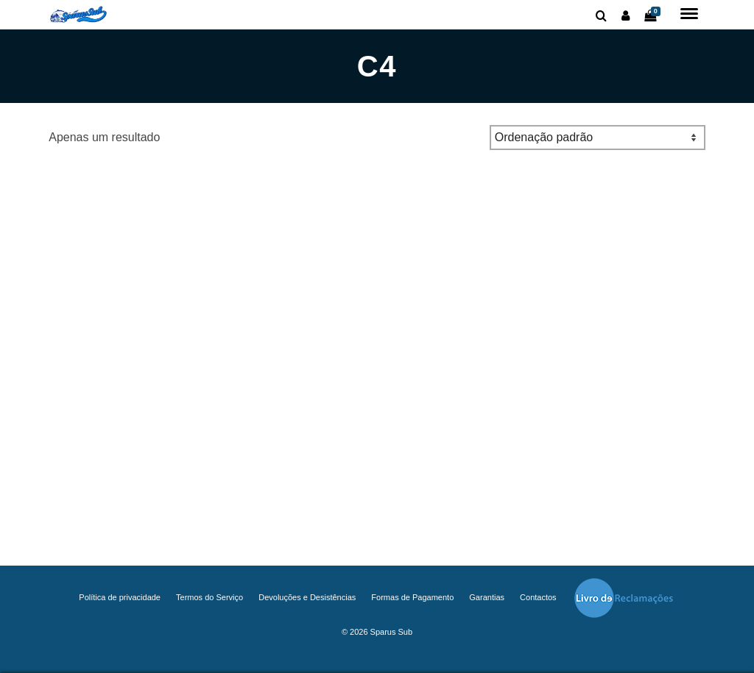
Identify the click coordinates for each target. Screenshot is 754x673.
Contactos (538, 597)
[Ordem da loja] (597, 137)
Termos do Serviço (209, 597)
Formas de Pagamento (412, 597)
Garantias (486, 597)
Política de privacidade (120, 597)
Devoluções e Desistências (307, 597)
